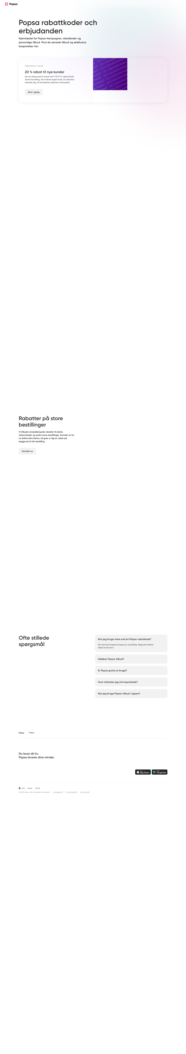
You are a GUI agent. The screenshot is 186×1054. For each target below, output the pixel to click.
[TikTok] (33, 1028)
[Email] (20, 1028)
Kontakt (89, 992)
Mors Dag (45, 1017)
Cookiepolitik (58, 1049)
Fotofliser (23, 988)
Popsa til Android (116, 984)
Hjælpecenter (92, 988)
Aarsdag (44, 1004)
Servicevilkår (85, 1049)
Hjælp (62, 4)
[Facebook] (24, 1028)
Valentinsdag (47, 1013)
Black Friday (69, 1009)
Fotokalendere (25, 984)
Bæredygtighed (70, 1000)
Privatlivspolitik (71, 1049)
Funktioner (45, 4)
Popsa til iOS (114, 979)
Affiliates (68, 996)
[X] (37, 1028)
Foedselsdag (46, 1000)
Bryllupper (45, 984)
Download (81, 4)
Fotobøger (23, 979)
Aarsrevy (45, 1009)
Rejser (70, 4)
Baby (43, 996)
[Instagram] (29, 1028)
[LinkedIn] (46, 1028)
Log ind (89, 979)
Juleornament (25, 996)
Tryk (20, 1000)
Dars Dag (45, 992)
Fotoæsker (23, 992)
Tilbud (66, 1004)
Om (55, 4)
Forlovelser (46, 988)
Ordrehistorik (92, 984)
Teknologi (68, 988)
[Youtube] (42, 1028)
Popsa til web (115, 988)
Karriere (67, 992)
